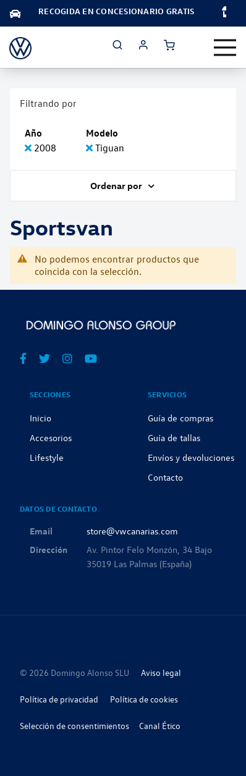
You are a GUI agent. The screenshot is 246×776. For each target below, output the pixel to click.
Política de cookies (144, 699)
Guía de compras (180, 417)
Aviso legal (161, 672)
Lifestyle (47, 457)
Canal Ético (159, 725)
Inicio (40, 417)
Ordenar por (117, 185)
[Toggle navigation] (225, 47)
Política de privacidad (59, 699)
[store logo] (20, 47)
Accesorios (51, 437)
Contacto (165, 477)
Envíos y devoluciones (191, 457)
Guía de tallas (174, 437)
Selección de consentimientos (74, 725)
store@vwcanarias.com (132, 530)
